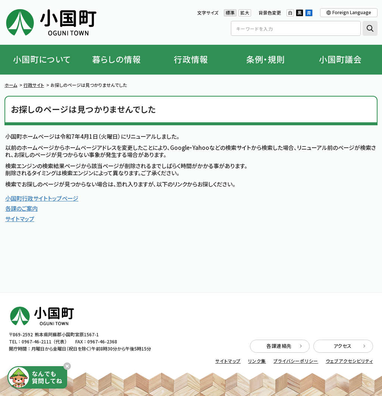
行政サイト (34, 85)
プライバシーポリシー (295, 361)
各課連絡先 (284, 345)
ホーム (10, 85)
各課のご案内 (21, 208)
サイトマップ (19, 219)
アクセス (350, 345)
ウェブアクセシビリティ (349, 361)
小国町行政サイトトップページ (41, 198)
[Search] (296, 28)
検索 (370, 28)
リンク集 (257, 361)
